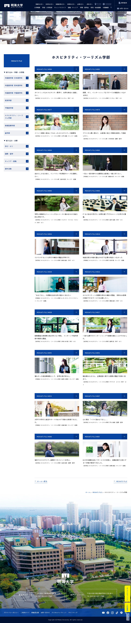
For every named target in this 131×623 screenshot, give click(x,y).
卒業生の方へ (71, 4)
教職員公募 (35, 613)
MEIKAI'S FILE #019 (44, 353)
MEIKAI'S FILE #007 (92, 396)
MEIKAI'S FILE (16, 61)
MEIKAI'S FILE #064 (44, 150)
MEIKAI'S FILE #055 (92, 190)
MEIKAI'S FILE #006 (44, 436)
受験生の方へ (40, 4)
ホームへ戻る (42, 481)
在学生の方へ (50, 4)
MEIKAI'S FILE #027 (92, 312)
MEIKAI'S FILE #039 (44, 272)
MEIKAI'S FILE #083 (92, 69)
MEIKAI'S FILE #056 (44, 190)
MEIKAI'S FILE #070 (92, 109)
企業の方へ (80, 4)
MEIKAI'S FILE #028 (44, 312)
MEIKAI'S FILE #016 (92, 353)
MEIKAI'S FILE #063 (92, 150)
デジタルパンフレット (59, 613)
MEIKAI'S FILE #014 (44, 396)
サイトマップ (72, 613)
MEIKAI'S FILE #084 (44, 69)
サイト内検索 (110, 7)
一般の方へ (89, 4)
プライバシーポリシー (11, 613)
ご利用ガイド (25, 613)
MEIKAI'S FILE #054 (44, 234)
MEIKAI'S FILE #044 (92, 234)
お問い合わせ (45, 613)
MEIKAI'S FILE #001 (92, 436)
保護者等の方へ (60, 4)
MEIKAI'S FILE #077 (44, 109)
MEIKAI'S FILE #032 (92, 272)
